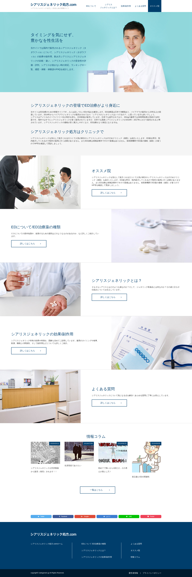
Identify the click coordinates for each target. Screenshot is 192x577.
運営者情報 (133, 573)
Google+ (85, 516)
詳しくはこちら (108, 193)
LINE (129, 516)
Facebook (63, 516)
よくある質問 (140, 6)
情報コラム (135, 557)
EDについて (91, 6)
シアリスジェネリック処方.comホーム (47, 544)
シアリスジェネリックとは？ (108, 6)
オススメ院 (154, 6)
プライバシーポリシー (152, 573)
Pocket (150, 516)
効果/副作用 (126, 6)
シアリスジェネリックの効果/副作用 (96, 557)
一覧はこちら (96, 490)
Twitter (41, 516)
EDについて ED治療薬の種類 (93, 544)
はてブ (107, 516)
